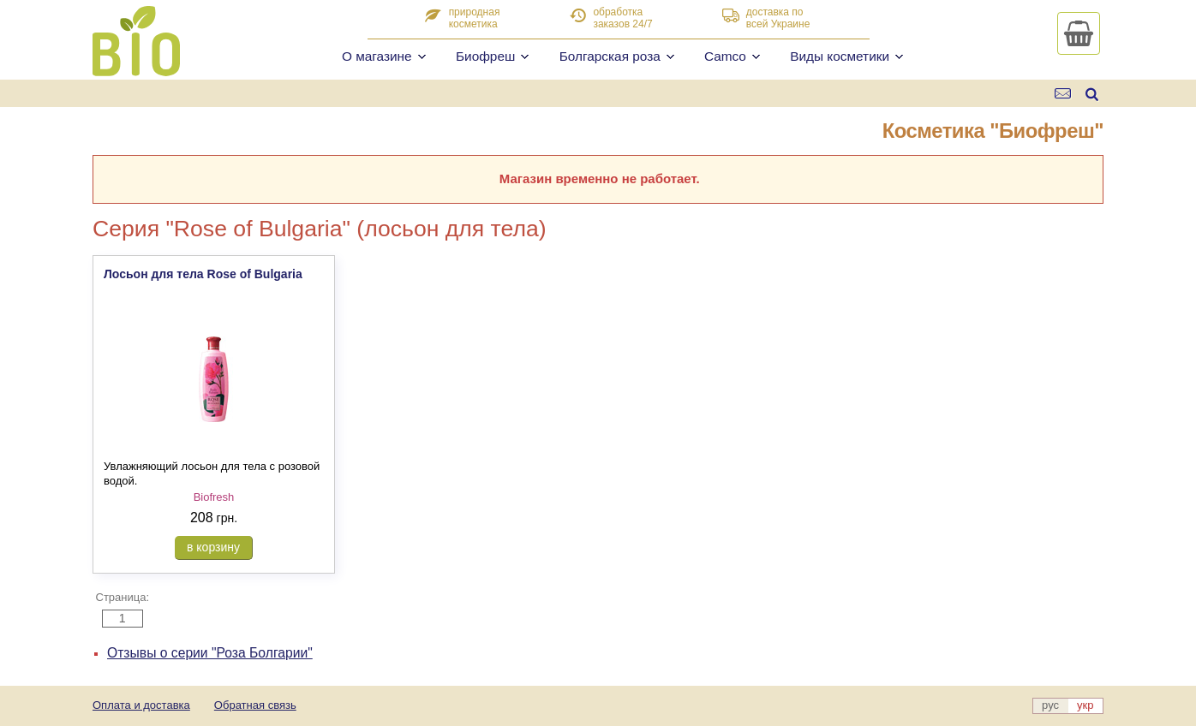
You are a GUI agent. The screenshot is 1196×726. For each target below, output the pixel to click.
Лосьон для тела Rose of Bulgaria (203, 274)
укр (1085, 705)
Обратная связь (255, 705)
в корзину (213, 547)
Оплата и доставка (141, 705)
